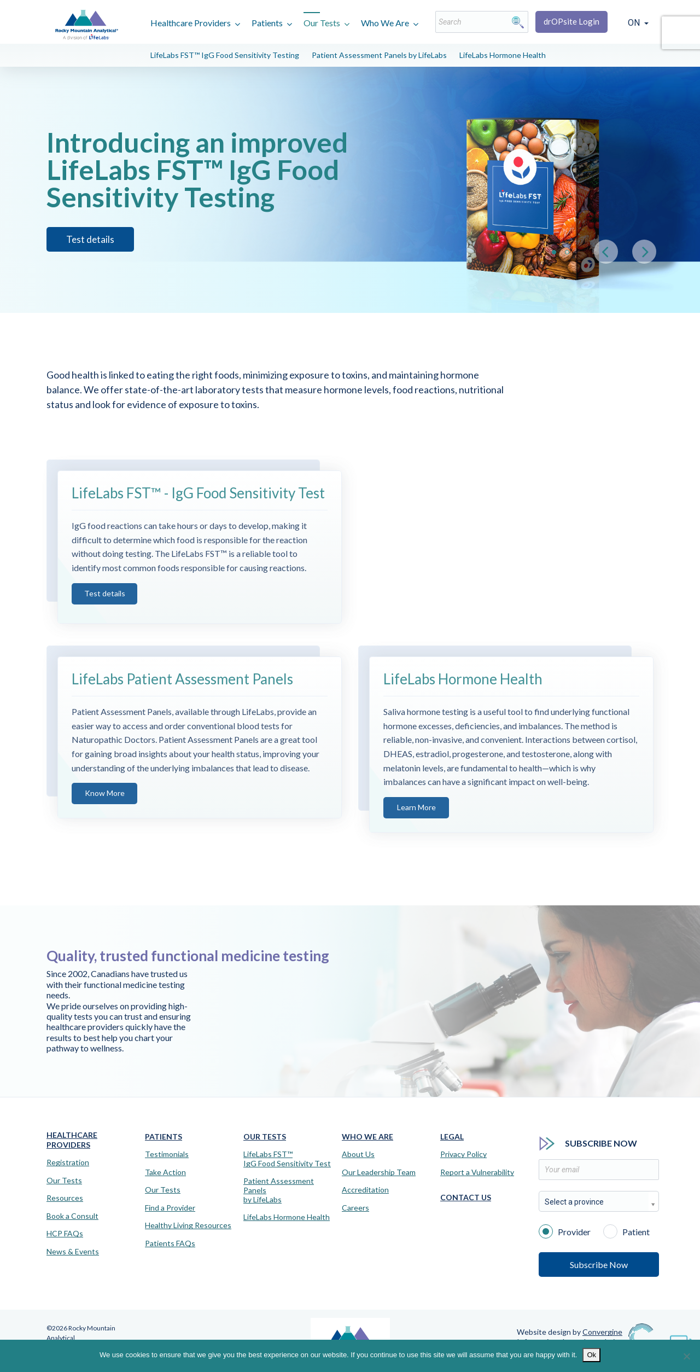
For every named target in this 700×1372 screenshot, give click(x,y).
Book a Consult (72, 1216)
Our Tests (322, 23)
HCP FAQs (64, 1233)
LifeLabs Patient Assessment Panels (182, 697)
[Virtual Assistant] (681, 1339)
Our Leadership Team (379, 1172)
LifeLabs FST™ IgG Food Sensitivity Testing (224, 55)
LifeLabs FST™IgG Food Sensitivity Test (287, 1159)
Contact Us (465, 1197)
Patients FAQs (170, 1243)
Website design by (569, 1331)
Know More (105, 811)
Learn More (416, 825)
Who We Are (385, 23)
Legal (452, 1136)
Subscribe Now (599, 1264)
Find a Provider (170, 1208)
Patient (626, 1231)
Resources (64, 1198)
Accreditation (365, 1189)
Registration (67, 1162)
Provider (565, 1231)
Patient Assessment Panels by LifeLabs (379, 55)
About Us (358, 1154)
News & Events (72, 1251)
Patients (267, 23)
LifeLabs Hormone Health (502, 55)
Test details (104, 611)
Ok (591, 1355)
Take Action (165, 1172)
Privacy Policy (463, 1154)
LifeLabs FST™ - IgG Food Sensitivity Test (198, 511)
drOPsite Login (571, 21)
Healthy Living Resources (188, 1225)
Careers (355, 1208)
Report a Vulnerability (477, 1172)
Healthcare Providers (190, 23)
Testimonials (167, 1154)
